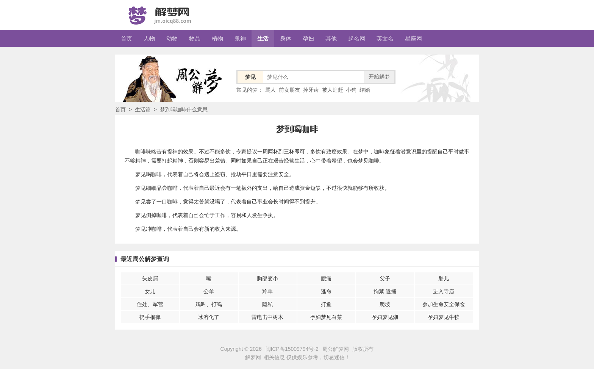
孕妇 (308, 38)
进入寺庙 (443, 291)
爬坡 (385, 304)
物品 (194, 38)
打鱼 (326, 304)
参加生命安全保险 (443, 304)
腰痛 (326, 278)
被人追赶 (332, 90)
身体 (285, 38)
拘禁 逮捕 (385, 291)
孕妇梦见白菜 (326, 317)
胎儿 (443, 278)
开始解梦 (379, 76)
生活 (263, 38)
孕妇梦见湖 (385, 317)
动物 (172, 38)
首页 (126, 38)
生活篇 (143, 109)
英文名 (385, 38)
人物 (149, 38)
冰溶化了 (208, 317)
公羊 (208, 291)
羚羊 (267, 291)
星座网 (413, 38)
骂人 (270, 90)
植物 (217, 38)
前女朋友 (289, 90)
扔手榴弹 (150, 317)
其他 (331, 38)
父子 (385, 278)
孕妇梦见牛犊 (444, 317)
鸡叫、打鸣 (208, 304)
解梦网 (253, 357)
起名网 (356, 38)
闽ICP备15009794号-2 (292, 349)
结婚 (365, 90)
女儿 (150, 291)
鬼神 (240, 38)
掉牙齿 (311, 90)
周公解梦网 (335, 349)
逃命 (326, 291)
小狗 (351, 90)
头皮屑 (150, 278)
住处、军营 (150, 304)
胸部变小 (267, 278)
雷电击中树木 (267, 317)
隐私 (267, 304)
